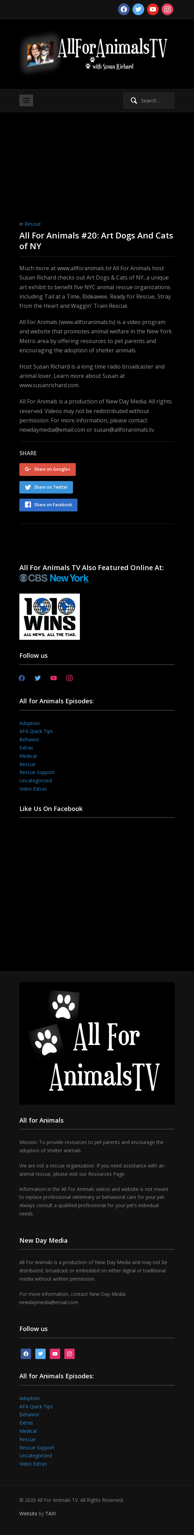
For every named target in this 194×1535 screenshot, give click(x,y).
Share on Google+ (52, 469)
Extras (26, 747)
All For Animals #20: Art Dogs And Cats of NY (96, 240)
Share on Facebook (53, 505)
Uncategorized (35, 780)
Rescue (33, 224)
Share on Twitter (51, 487)
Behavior (29, 739)
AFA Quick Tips (36, 731)
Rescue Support (37, 772)
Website (28, 1513)
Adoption (29, 723)
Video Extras (33, 788)
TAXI (50, 1513)
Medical (28, 756)
